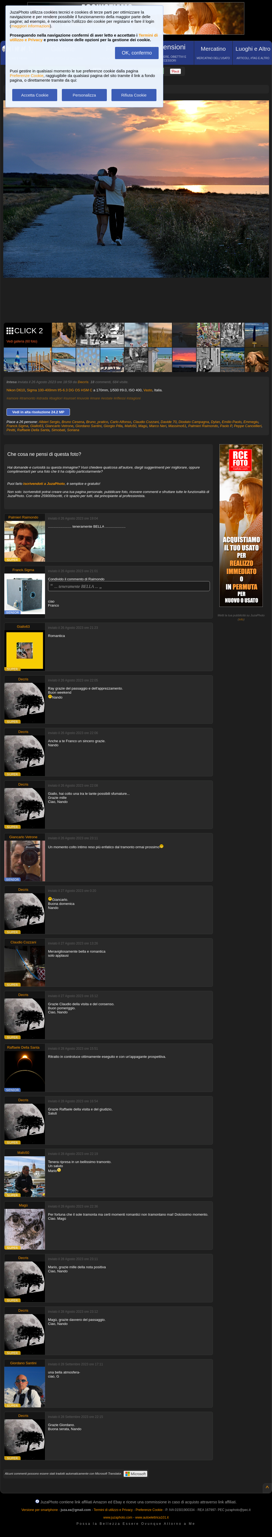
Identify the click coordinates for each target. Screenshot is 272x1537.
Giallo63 (36, 426)
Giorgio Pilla (113, 426)
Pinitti (11, 430)
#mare (95, 398)
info (241, 619)
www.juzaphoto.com (117, 1517)
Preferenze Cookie (26, 75)
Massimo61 (177, 426)
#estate (107, 398)
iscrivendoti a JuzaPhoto (44, 484)
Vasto (147, 390)
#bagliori (55, 398)
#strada (42, 398)
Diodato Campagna (193, 422)
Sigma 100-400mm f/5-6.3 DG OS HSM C (59, 390)
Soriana (73, 430)
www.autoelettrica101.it (151, 1517)
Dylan (215, 422)
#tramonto (28, 398)
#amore (12, 398)
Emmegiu (251, 422)
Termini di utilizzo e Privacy (113, 1510)
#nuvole (83, 398)
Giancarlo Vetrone (59, 426)
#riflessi (120, 398)
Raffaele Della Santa (33, 430)
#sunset (69, 398)
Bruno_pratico (97, 422)
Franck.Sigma (17, 426)
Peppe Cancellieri (247, 426)
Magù (142, 426)
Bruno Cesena (73, 422)
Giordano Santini (88, 426)
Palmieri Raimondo (203, 426)
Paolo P (226, 426)
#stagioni (133, 398)
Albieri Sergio (49, 422)
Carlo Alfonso (120, 422)
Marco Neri (158, 426)
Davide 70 (169, 422)
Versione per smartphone (39, 1510)
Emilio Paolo (231, 422)
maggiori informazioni (30, 26)
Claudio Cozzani (146, 422)
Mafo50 (130, 426)
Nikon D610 (16, 390)
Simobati (58, 430)
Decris (83, 382)
